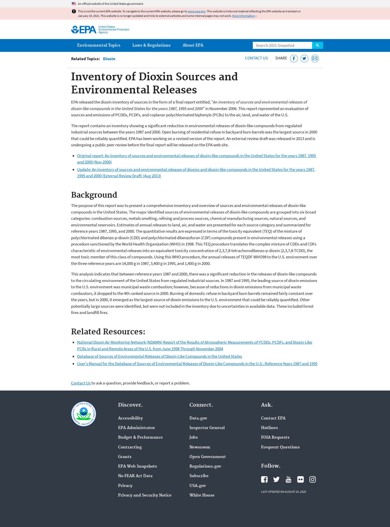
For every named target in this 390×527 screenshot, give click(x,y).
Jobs (193, 437)
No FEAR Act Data (135, 476)
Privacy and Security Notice (145, 495)
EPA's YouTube (288, 479)
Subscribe (199, 476)
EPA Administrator (136, 428)
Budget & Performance (140, 437)
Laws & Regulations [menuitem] (151, 45)
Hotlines (269, 428)
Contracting (130, 447)
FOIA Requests (275, 437)
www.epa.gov (197, 11)
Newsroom (199, 447)
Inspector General (207, 428)
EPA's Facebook (264, 479)
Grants (124, 457)
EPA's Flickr (300, 479)
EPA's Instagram (312, 479)
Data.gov (198, 418)
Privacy (125, 486)
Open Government (207, 457)
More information (243, 16)
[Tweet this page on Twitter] (304, 58)
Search (317, 45)
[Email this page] (315, 58)
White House (202, 495)
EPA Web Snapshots (137, 466)
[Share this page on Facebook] (294, 58)
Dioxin (109, 58)
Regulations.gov (205, 466)
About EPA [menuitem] (193, 45)
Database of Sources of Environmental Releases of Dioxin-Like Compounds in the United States (159, 356)
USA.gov (197, 486)
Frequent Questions (280, 447)
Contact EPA (273, 418)
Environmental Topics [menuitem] (98, 45)
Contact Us (256, 58)
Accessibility (130, 418)
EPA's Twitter (276, 479)
